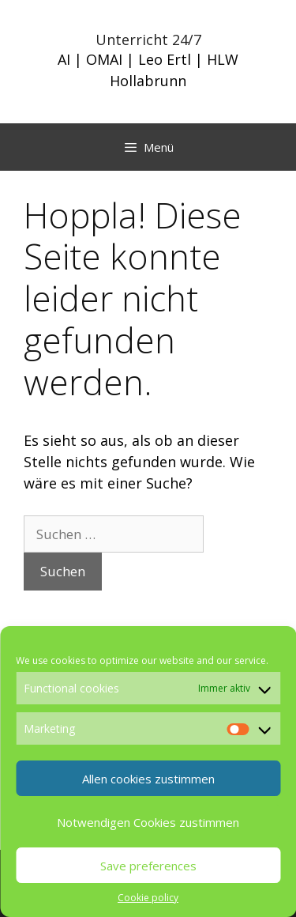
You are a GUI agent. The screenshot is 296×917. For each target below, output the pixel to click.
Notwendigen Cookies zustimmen (148, 822)
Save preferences (148, 866)
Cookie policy (148, 897)
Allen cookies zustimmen (148, 779)
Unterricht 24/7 (148, 39)
